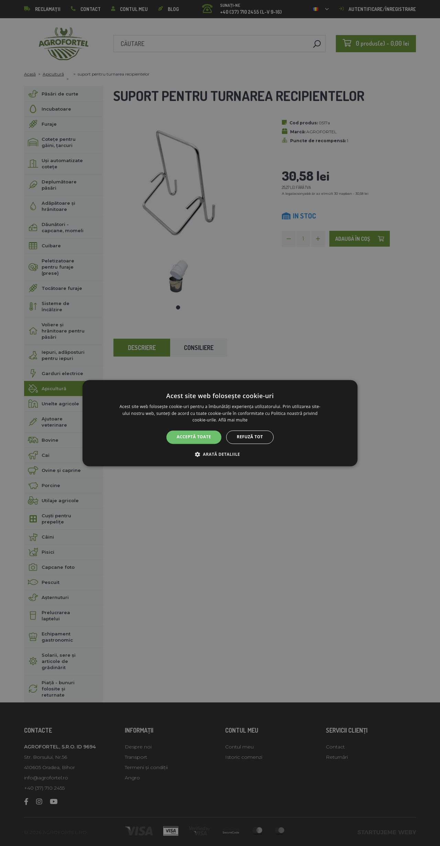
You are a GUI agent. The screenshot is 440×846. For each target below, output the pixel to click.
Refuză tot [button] (250, 437)
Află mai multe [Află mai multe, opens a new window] (233, 420)
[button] (220, 454)
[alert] (220, 423)
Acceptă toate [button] (194, 437)
